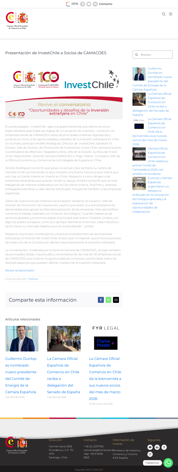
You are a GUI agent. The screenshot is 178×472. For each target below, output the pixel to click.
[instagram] (150, 454)
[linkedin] (157, 447)
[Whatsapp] (168, 463)
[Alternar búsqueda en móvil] (164, 14)
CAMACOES (97, 469)
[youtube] (150, 447)
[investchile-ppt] (63, 88)
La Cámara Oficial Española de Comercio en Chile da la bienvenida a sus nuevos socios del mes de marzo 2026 (105, 379)
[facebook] (164, 447)
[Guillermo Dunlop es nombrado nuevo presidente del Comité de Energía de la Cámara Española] (22, 327)
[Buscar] (136, 55)
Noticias (33, 278)
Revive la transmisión (19, 270)
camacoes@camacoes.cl (99, 450)
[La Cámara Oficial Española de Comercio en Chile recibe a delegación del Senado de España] (63, 327)
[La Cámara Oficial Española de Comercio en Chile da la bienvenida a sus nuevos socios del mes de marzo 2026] (105, 327)
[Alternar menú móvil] (171, 14)
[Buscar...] (152, 55)
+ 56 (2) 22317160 (93, 446)
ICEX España (120, 457)
